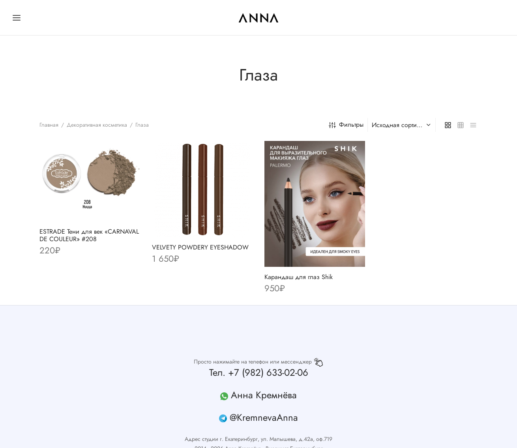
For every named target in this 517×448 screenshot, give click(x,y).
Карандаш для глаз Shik (298, 276)
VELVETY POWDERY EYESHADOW (200, 247)
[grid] (448, 124)
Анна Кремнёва (264, 395)
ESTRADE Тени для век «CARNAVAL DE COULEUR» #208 (89, 235)
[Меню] (16, 18)
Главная (48, 125)
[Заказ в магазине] (402, 125)
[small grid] (460, 124)
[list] (473, 124)
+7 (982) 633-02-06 (268, 372)
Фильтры (346, 124)
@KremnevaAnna (264, 417)
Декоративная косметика (97, 125)
